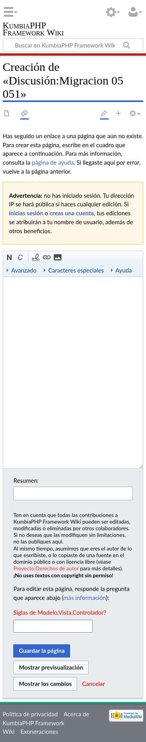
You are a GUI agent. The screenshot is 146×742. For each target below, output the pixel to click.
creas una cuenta (72, 212)
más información (84, 597)
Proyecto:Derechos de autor (46, 568)
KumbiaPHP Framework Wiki (33, 29)
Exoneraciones (39, 731)
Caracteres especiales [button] (76, 270)
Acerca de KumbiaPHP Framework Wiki (46, 722)
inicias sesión (26, 212)
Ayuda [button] (124, 270)
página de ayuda (53, 162)
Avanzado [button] (24, 270)
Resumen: (26, 480)
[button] (9, 257)
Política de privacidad (30, 713)
